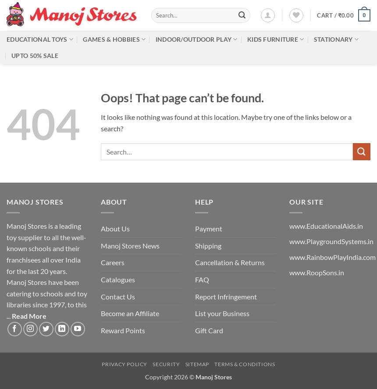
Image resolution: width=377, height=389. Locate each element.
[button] (268, 15)
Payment (208, 228)
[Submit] (242, 15)
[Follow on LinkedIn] (62, 329)
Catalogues (118, 279)
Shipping (208, 245)
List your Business (222, 313)
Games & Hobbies (114, 39)
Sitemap (197, 364)
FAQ (202, 279)
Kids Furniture (275, 39)
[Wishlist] (296, 15)
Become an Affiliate (130, 313)
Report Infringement (226, 296)
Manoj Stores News (130, 245)
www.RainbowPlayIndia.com (332, 257)
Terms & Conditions (244, 364)
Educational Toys (40, 39)
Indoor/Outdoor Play (197, 39)
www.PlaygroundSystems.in (331, 241)
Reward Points (123, 330)
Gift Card (209, 330)
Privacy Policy (124, 364)
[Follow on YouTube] (78, 329)
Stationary (336, 39)
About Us (115, 228)
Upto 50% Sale (34, 55)
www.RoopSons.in (316, 272)
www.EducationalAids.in (326, 226)
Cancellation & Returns (230, 262)
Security (166, 364)
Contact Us (118, 296)
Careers (112, 262)
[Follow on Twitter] (46, 329)
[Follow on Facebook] (14, 329)
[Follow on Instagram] (30, 329)
